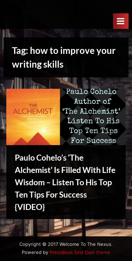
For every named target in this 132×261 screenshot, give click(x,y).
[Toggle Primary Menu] (120, 21)
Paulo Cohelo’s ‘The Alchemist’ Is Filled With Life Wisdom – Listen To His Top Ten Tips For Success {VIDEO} (65, 182)
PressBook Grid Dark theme (80, 252)
